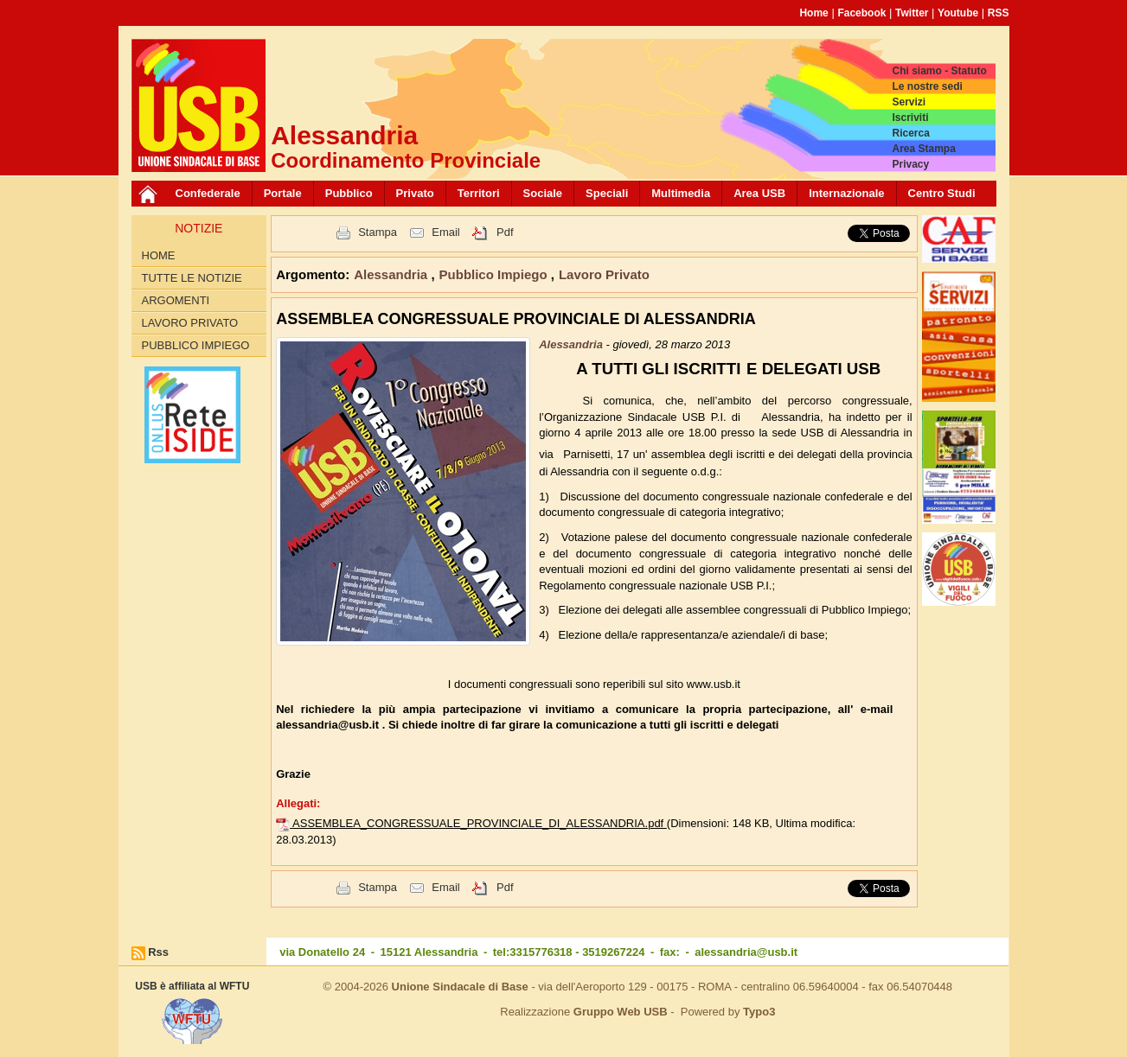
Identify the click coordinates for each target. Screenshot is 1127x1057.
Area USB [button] (759, 193)
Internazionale (846, 193)
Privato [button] (415, 193)
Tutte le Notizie (192, 277)
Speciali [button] (607, 193)
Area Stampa (923, 149)
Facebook (861, 13)
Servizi (908, 102)
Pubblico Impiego (196, 345)
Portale (283, 193)
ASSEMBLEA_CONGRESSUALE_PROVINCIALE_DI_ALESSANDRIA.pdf (479, 823)
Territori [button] (479, 193)
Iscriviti (910, 117)
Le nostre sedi (927, 86)
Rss (158, 952)
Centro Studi (942, 193)
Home (813, 13)
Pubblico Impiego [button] (495, 274)
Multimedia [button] (680, 193)
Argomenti (176, 300)
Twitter (911, 13)
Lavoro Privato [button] (604, 274)
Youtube (958, 13)
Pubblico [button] (349, 193)
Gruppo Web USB (620, 1011)
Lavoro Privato (190, 322)
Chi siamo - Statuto (939, 71)
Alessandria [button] (392, 274)
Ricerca (910, 133)
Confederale (208, 193)
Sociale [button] (543, 193)
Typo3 (759, 1011)
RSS (998, 13)
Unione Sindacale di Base (460, 986)
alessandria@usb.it (746, 952)
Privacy (910, 164)
